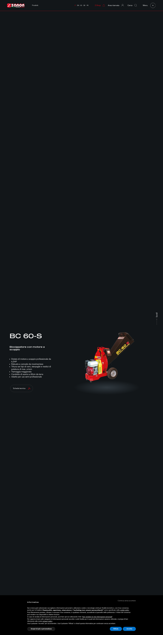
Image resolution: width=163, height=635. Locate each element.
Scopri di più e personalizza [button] (41, 629)
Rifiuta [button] (115, 629)
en (78, 5)
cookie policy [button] (124, 610)
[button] (117, 5)
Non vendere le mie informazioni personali (97, 617)
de (84, 5)
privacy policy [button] (47, 621)
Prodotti (35, 5)
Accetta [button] (129, 629)
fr (87, 5)
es (81, 5)
